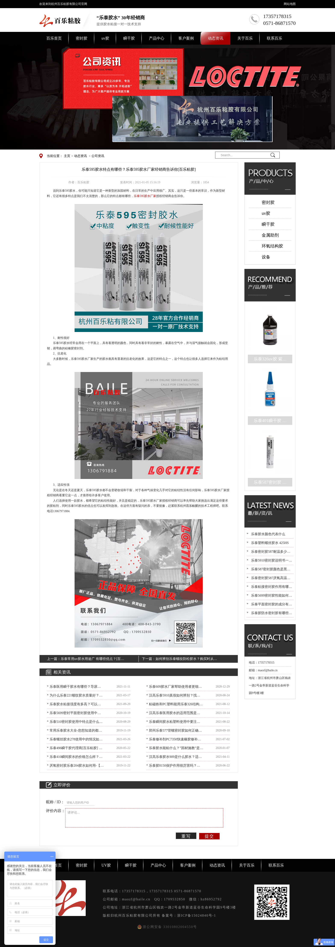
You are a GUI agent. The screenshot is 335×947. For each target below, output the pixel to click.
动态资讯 (215, 38)
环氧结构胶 (272, 246)
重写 (186, 836)
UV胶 (106, 865)
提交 (209, 836)
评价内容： (55, 811)
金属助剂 (270, 235)
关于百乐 (245, 38)
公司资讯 (97, 156)
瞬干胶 (129, 38)
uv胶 (105, 38)
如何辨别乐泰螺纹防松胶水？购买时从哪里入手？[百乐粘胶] (186, 659)
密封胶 (81, 38)
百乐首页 (54, 38)
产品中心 (156, 38)
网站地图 (290, 4)
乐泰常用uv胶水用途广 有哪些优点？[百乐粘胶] (92, 659)
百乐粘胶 (192, 505)
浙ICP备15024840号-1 (196, 915)
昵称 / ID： (55, 802)
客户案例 (186, 38)
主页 (67, 156)
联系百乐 (274, 38)
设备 (266, 257)
